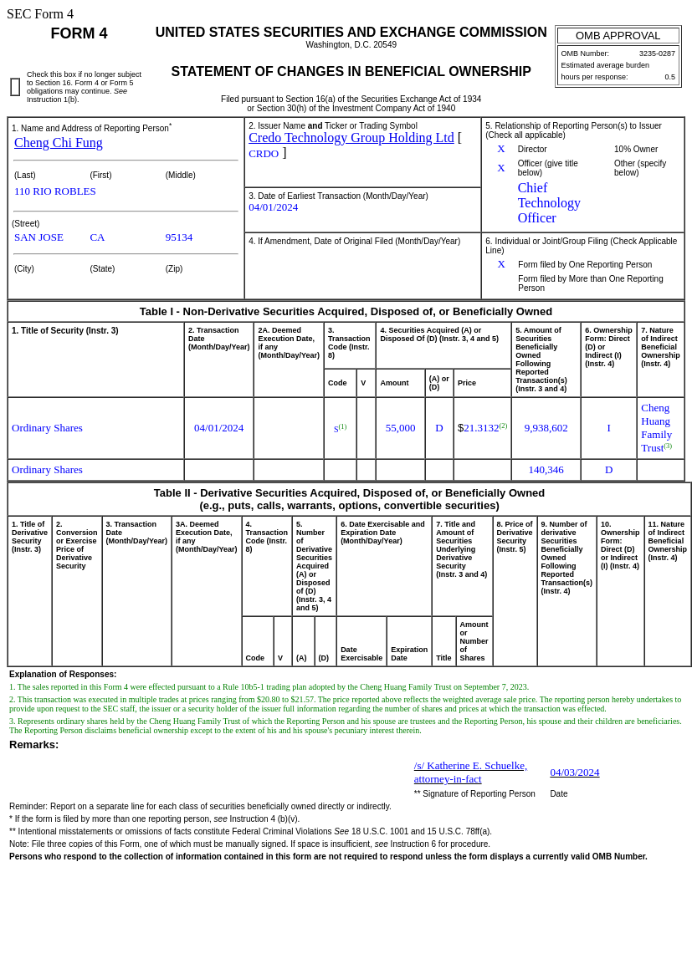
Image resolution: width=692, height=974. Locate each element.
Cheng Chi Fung (58, 142)
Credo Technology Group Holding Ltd (351, 137)
